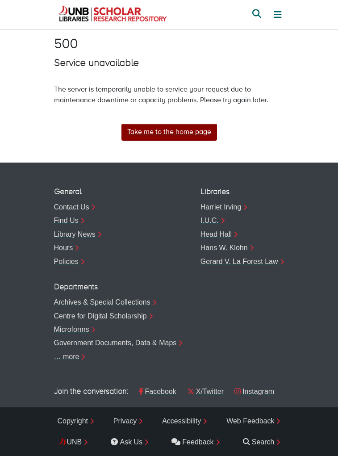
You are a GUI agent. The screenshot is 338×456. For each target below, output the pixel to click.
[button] (112, 15)
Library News (75, 234)
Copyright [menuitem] (73, 421)
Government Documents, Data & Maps (115, 343)
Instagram (254, 391)
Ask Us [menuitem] (126, 442)
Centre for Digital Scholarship (100, 316)
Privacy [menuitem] (125, 421)
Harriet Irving (221, 207)
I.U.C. (209, 220)
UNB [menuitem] (74, 442)
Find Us (66, 220)
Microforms (71, 329)
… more (66, 356)
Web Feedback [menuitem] (250, 421)
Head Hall (216, 234)
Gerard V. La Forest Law (239, 261)
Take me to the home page (169, 132)
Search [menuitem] (259, 442)
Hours (63, 247)
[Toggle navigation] (277, 14)
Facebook (157, 391)
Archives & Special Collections (102, 302)
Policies (66, 261)
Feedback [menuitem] (192, 442)
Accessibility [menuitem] (181, 421)
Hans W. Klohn (224, 247)
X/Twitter (205, 391)
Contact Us (71, 207)
